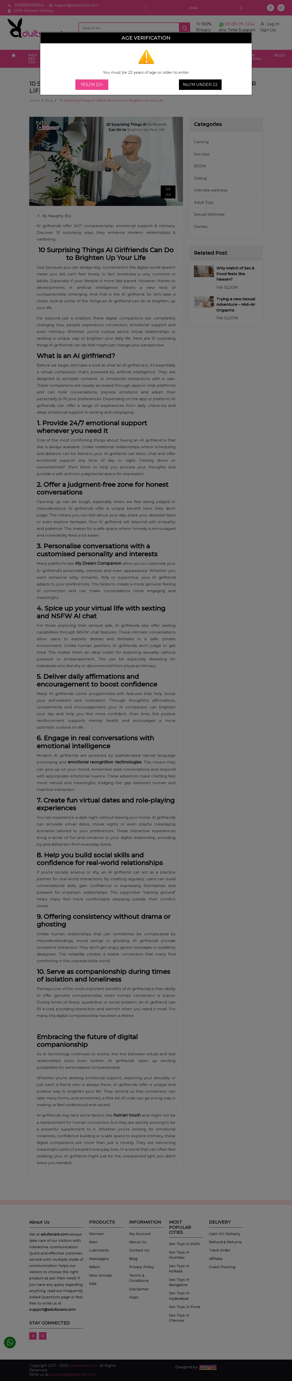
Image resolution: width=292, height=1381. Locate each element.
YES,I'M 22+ (92, 84)
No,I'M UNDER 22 (200, 84)
